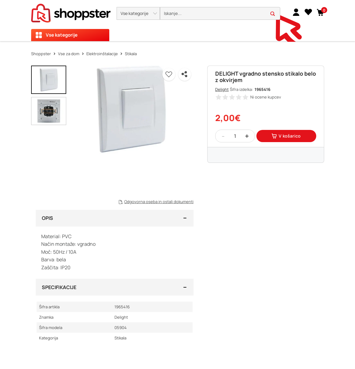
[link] (296, 12)
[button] (138, 13)
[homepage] (70, 11)
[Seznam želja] (308, 12)
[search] (220, 13)
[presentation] (177, 20)
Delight (222, 89)
